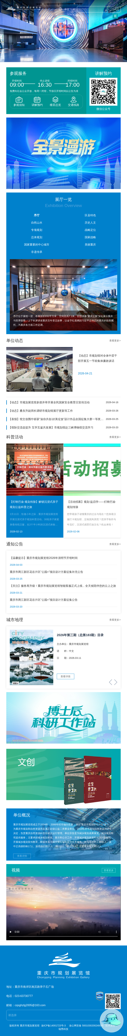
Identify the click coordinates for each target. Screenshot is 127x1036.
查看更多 (109, 870)
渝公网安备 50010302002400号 (86, 1025)
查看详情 (22, 855)
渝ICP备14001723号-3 (53, 1025)
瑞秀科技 (63, 1029)
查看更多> (115, 340)
